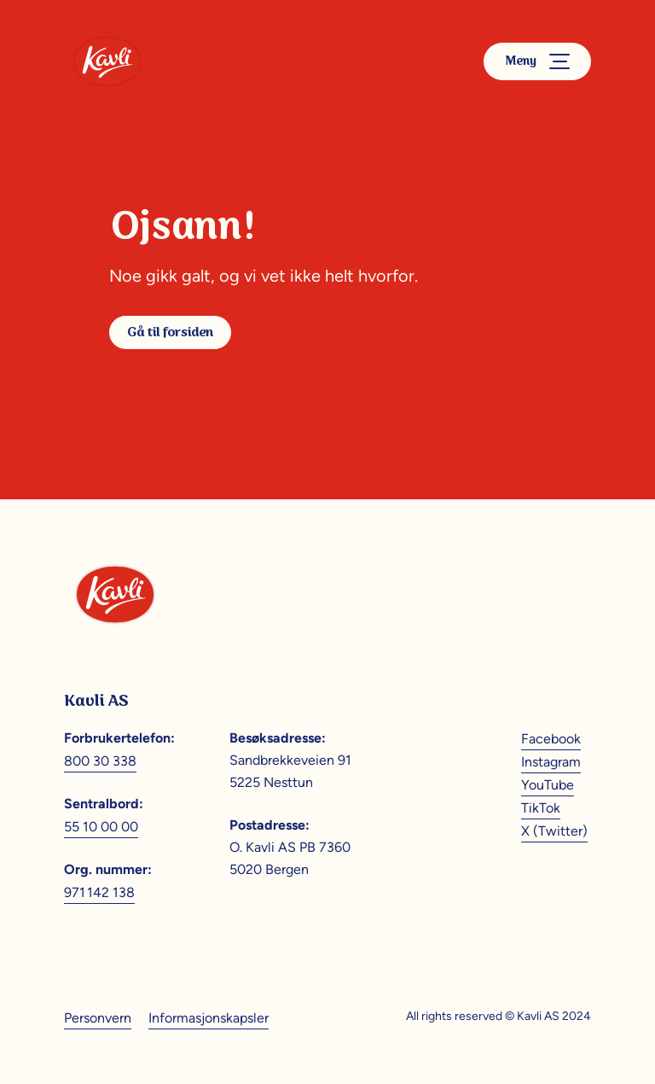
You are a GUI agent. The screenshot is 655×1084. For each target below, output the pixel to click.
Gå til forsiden (170, 332)
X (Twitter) (554, 831)
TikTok (540, 808)
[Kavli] (107, 61)
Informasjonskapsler (208, 1018)
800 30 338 (100, 761)
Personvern (97, 1018)
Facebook (551, 739)
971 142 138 (99, 892)
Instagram (551, 762)
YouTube (547, 785)
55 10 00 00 (101, 827)
